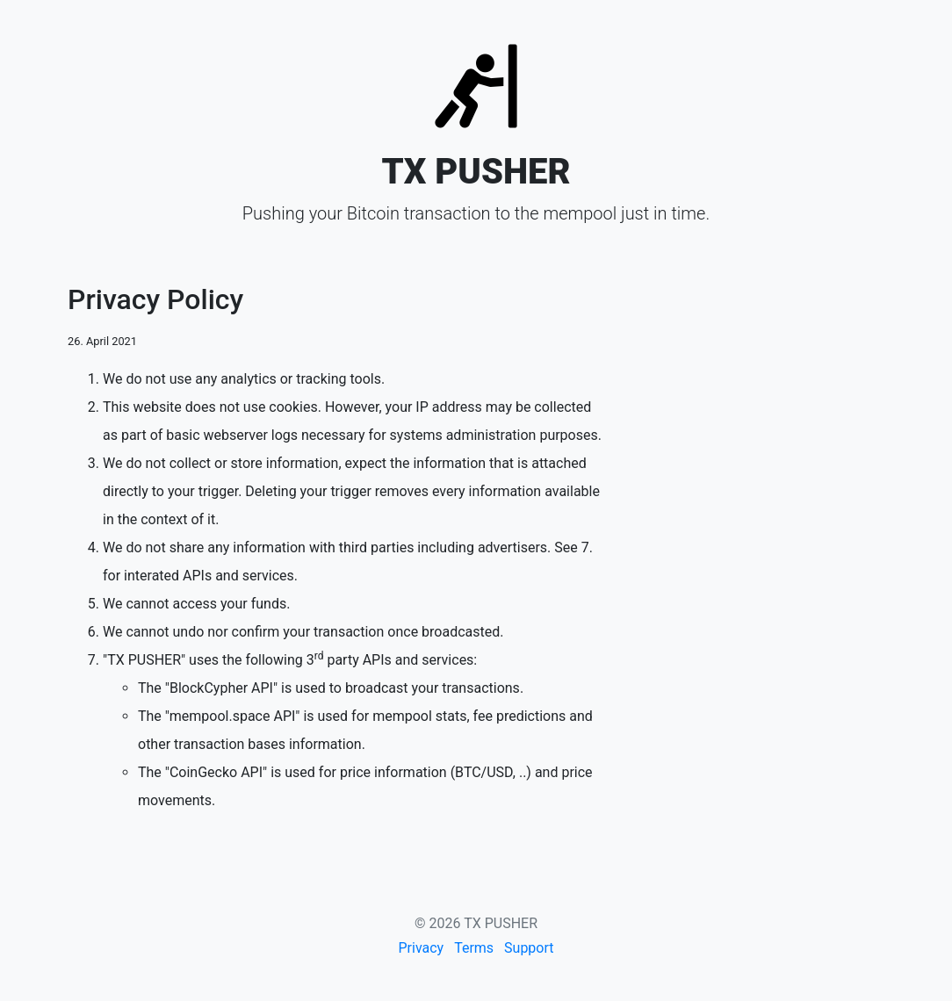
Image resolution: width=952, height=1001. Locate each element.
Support (528, 948)
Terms (474, 948)
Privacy (421, 948)
